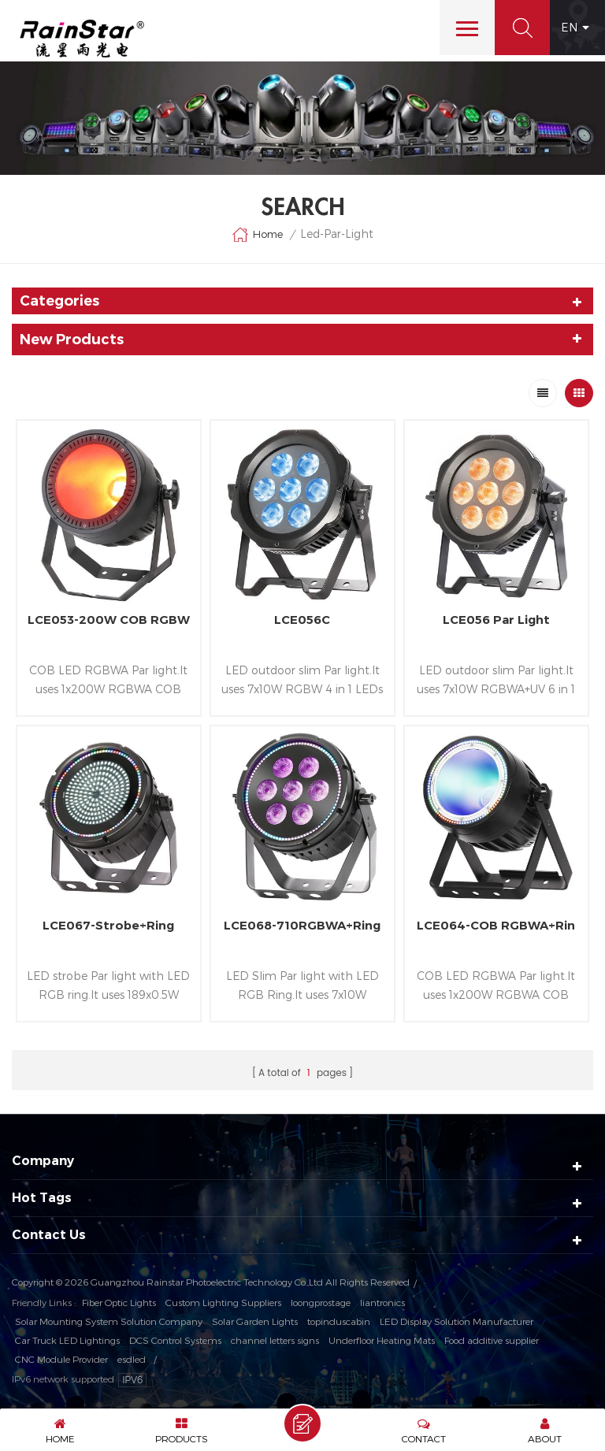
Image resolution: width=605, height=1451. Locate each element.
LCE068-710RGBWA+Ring (302, 925)
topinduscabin (338, 1321)
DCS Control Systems (175, 1339)
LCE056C (302, 619)
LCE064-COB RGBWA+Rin (496, 925)
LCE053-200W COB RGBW (109, 619)
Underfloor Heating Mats (381, 1339)
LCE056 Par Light (496, 619)
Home (257, 234)
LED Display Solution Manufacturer (456, 1321)
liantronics (382, 1302)
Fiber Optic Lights (119, 1302)
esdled (131, 1358)
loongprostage (321, 1302)
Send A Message (302, 1423)
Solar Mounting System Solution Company (108, 1321)
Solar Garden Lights (255, 1321)
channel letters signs (275, 1339)
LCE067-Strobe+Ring (108, 925)
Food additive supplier (491, 1339)
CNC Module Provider (61, 1358)
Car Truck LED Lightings (67, 1339)
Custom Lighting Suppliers (223, 1302)
